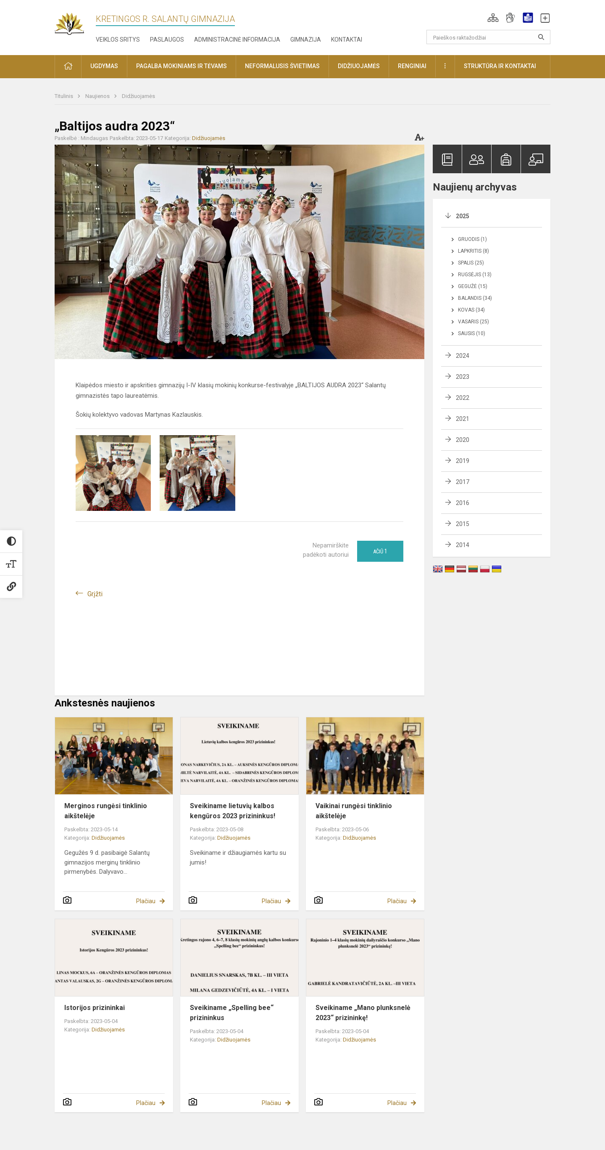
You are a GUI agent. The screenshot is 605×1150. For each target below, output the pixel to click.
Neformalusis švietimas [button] (282, 66)
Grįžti (95, 594)
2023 (462, 376)
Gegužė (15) (472, 286)
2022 (462, 397)
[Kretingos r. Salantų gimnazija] (75, 21)
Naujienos (98, 96)
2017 (462, 482)
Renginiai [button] (412, 66)
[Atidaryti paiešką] (541, 37)
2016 (462, 503)
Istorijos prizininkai (94, 1008)
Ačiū (380, 551)
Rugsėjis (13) (475, 275)
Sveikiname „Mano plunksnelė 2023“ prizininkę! (363, 1013)
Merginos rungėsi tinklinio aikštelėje (105, 811)
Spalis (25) (471, 263)
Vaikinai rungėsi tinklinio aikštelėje (354, 811)
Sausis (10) (471, 333)
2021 (462, 418)
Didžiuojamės (138, 96)
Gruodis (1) (472, 239)
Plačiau (145, 901)
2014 (462, 545)
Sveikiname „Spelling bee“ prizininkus (232, 1013)
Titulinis (64, 96)
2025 (462, 216)
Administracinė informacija (237, 39)
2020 (462, 439)
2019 (462, 460)
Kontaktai (346, 39)
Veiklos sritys (118, 39)
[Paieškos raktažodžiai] (488, 37)
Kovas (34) (471, 310)
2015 (462, 524)
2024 (462, 355)
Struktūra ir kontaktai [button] (500, 66)
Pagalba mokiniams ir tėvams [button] (181, 66)
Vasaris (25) (473, 322)
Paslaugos (167, 39)
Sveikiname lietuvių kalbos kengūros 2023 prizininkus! (232, 811)
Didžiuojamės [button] (359, 66)
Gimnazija (305, 39)
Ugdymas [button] (104, 66)
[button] (493, 18)
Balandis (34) (475, 298)
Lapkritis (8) (473, 251)
